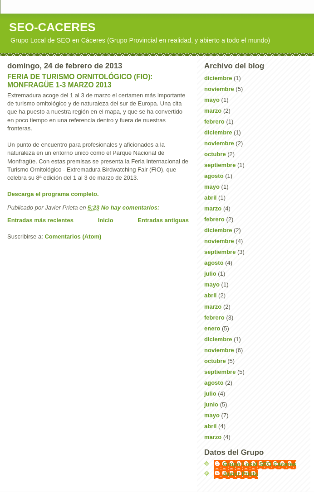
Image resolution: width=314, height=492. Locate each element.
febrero (214, 121)
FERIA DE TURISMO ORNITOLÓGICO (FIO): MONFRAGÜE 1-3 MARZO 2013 (80, 81)
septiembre (220, 165)
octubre (215, 154)
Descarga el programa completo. (53, 194)
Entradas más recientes (40, 220)
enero (212, 328)
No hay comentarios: (131, 207)
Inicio (105, 220)
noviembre (219, 89)
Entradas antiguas (163, 220)
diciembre (218, 78)
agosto (214, 175)
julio (210, 273)
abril (210, 197)
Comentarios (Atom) (72, 236)
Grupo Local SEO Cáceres (259, 464)
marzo (212, 110)
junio (211, 404)
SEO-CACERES (52, 27)
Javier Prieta (240, 473)
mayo (212, 99)
